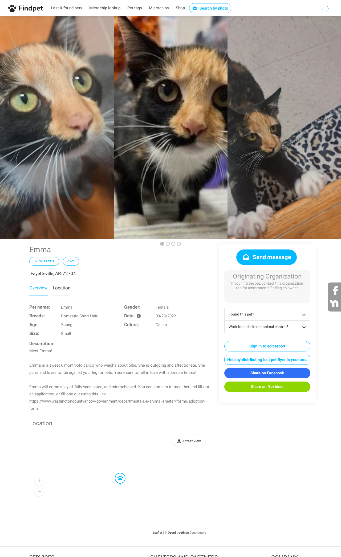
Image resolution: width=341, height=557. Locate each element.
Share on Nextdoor (267, 386)
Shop (180, 8)
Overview (38, 287)
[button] (116, 473)
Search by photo (210, 8)
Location (61, 287)
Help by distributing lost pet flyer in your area (267, 359)
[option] (57, 127)
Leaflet (157, 532)
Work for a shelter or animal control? (268, 326)
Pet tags (134, 8)
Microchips (159, 8)
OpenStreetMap (178, 532)
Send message (266, 257)
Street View (192, 441)
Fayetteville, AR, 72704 (53, 273)
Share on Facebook (267, 373)
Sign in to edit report (267, 346)
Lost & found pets (66, 8)
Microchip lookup (104, 8)
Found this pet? (268, 314)
